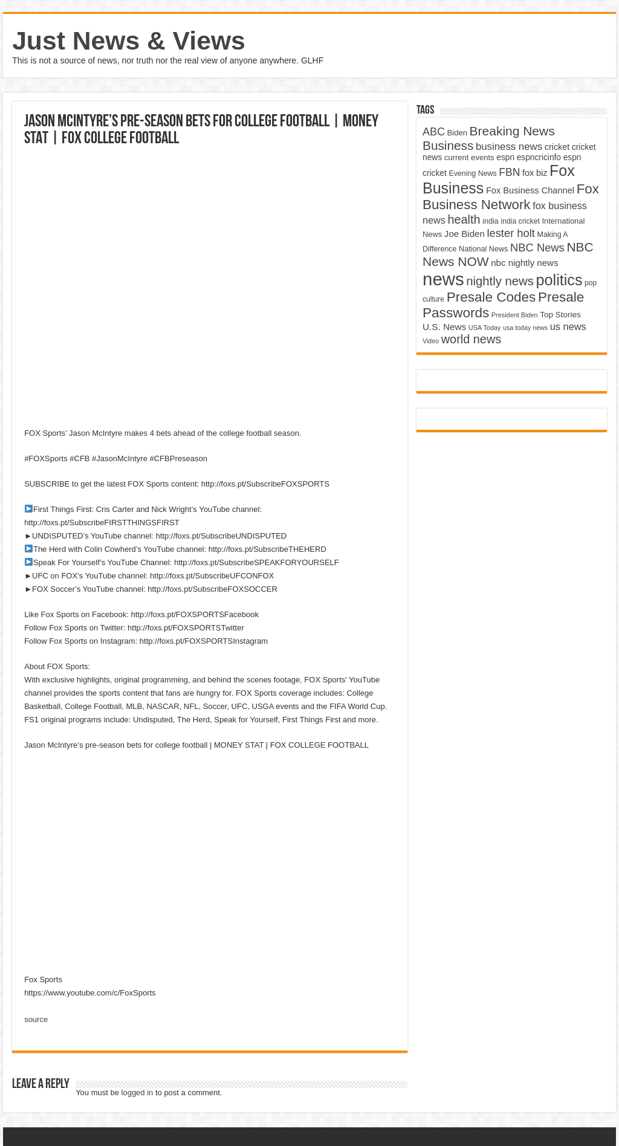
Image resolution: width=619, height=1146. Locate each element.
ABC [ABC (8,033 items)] (434, 132)
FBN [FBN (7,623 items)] (509, 172)
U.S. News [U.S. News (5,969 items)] (444, 327)
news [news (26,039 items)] (443, 279)
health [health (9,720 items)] (463, 219)
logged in (138, 1092)
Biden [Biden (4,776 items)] (457, 132)
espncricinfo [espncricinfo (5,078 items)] (539, 157)
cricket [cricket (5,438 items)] (557, 147)
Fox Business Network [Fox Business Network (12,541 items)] (511, 196)
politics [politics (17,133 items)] (559, 279)
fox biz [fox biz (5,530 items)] (535, 173)
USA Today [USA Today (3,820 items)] (484, 327)
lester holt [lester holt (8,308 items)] (511, 233)
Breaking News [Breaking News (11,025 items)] (512, 131)
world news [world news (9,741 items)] (471, 339)
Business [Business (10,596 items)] (448, 145)
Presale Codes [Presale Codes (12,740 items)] (491, 297)
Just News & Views (128, 40)
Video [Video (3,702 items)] (431, 341)
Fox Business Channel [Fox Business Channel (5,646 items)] (530, 190)
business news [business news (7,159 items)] (509, 146)
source (36, 1019)
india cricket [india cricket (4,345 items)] (520, 221)
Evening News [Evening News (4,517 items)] (472, 173)
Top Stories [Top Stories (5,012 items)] (560, 314)
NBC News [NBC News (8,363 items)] (537, 247)
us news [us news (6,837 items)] (568, 326)
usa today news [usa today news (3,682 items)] (525, 327)
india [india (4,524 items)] (490, 221)
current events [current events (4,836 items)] (469, 157)
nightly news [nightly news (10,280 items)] (500, 281)
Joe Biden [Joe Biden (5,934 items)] (464, 233)
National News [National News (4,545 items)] (483, 249)
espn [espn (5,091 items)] (505, 157)
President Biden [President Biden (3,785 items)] (514, 315)
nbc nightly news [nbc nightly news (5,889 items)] (524, 262)
